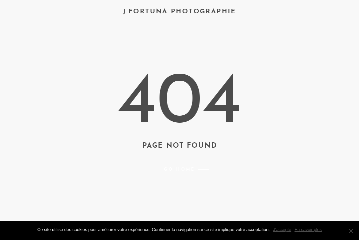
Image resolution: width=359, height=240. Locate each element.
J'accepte (282, 229)
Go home (179, 170)
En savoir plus (308, 229)
